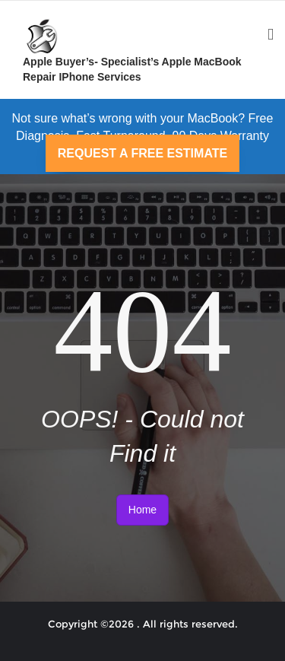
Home (142, 510)
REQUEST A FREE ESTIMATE (142, 153)
